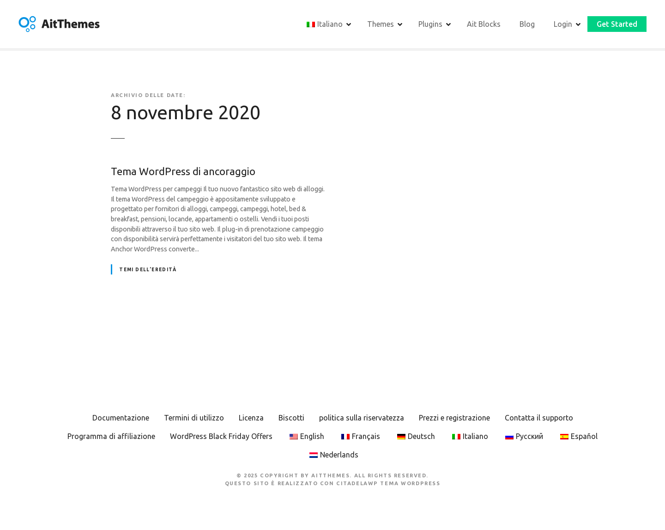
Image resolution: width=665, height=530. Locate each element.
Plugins (430, 24)
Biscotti (291, 419)
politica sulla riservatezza (361, 419)
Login (563, 24)
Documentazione (120, 419)
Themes (380, 24)
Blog (527, 24)
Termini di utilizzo (194, 419)
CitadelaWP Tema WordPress (388, 484)
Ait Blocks (484, 24)
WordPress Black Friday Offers (221, 437)
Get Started (617, 24)
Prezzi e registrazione (454, 419)
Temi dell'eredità (147, 270)
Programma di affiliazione (111, 437)
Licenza (251, 419)
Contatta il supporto (539, 419)
